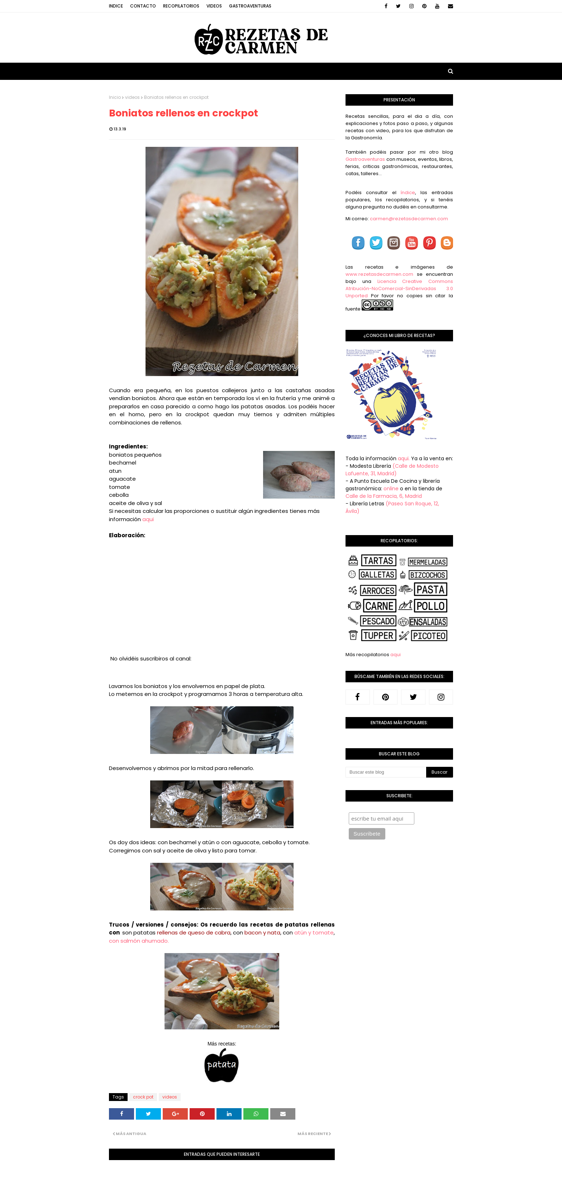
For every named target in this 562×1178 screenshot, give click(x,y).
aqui (148, 519)
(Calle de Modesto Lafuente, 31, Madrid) (392, 469)
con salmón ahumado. (139, 940)
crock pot (143, 1097)
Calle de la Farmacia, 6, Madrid (384, 496)
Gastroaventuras (250, 6)
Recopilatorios (181, 6)
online (391, 488)
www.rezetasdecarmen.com (379, 274)
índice (407, 192)
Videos (214, 6)
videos (132, 97)
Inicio (115, 97)
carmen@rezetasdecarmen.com (408, 218)
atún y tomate (313, 932)
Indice (116, 6)
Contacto (143, 6)
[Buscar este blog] (386, 772)
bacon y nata (262, 932)
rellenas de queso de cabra (193, 932)
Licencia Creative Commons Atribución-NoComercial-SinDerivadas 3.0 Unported (399, 288)
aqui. (404, 458)
